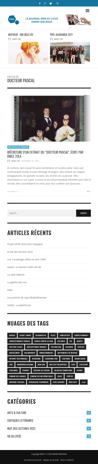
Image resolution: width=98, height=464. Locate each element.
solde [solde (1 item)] (59, 376)
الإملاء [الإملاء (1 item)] (84, 382)
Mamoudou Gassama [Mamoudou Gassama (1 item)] (25, 364)
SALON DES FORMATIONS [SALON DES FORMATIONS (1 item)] (63, 370)
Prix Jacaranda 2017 (61, 35)
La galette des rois (17, 282)
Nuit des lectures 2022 (21, 428)
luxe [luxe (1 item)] (11, 364)
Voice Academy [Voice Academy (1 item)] (58, 382)
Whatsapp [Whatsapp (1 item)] (73, 382)
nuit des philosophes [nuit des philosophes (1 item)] (58, 364)
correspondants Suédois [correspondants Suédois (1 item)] (19, 341)
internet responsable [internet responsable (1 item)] (18, 358)
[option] (28, 48)
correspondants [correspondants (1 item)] (81, 335)
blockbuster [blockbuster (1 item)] (40, 335)
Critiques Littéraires (18, 148)
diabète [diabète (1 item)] (80, 341)
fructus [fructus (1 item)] (80, 347)
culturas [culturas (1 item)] (61, 341)
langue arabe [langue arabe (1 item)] (80, 358)
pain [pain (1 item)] (73, 364)
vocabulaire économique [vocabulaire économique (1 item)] (38, 382)
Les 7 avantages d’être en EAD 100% (26, 259)
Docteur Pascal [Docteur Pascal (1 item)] (15, 347)
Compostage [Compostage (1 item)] (65, 335)
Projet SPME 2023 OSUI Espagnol (25, 244)
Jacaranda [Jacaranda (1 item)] (36, 358)
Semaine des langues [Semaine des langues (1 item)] (17, 376)
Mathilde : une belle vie (20, 35)
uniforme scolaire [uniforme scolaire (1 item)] (16, 382)
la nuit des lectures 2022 (20, 251)
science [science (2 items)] (80, 370)
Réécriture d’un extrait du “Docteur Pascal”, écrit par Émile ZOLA (45, 155)
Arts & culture (16, 413)
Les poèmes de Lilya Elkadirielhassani (26, 297)
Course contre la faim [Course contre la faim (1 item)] (43, 341)
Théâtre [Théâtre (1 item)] (69, 376)
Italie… (10, 289)
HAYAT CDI (16, 39)
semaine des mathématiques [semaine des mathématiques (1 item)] (41, 376)
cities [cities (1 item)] (53, 335)
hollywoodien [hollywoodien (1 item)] (29, 353)
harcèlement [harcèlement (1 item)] (14, 353)
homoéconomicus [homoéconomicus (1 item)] (46, 353)
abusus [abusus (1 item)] (12, 335)
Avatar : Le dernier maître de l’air (24, 267)
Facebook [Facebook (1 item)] (69, 347)
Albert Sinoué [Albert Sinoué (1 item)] (25, 335)
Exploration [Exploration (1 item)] (56, 347)
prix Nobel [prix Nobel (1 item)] (13, 370)
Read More (13, 193)
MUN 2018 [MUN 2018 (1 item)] (41, 364)
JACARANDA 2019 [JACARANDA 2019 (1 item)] (51, 358)
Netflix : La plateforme (19, 305)
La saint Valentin (15, 274)
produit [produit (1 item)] (25, 370)
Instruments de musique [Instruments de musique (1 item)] (67, 353)
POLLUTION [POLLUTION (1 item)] (83, 364)
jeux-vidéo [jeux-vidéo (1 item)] (66, 358)
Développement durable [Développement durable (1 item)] (36, 347)
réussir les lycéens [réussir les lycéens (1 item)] (42, 370)
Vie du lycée (14, 436)
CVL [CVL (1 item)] (70, 341)
